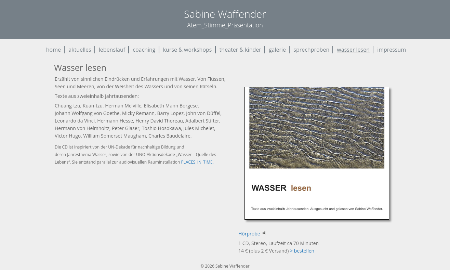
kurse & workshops (187, 49)
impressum (391, 49)
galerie (277, 49)
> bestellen (302, 250)
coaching (144, 49)
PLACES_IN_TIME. (197, 162)
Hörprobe (252, 233)
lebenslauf (112, 49)
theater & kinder (240, 49)
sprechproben (311, 49)
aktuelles (79, 49)
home (53, 49)
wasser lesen (353, 49)
